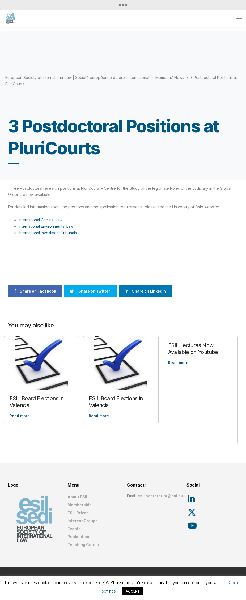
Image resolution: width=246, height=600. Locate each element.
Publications (79, 536)
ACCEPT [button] (133, 591)
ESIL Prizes (78, 512)
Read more (20, 415)
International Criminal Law (40, 220)
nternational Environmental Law (46, 226)
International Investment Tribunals (48, 232)
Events (74, 528)
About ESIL (77, 497)
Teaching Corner (83, 544)
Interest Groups (82, 520)
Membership (79, 504)
